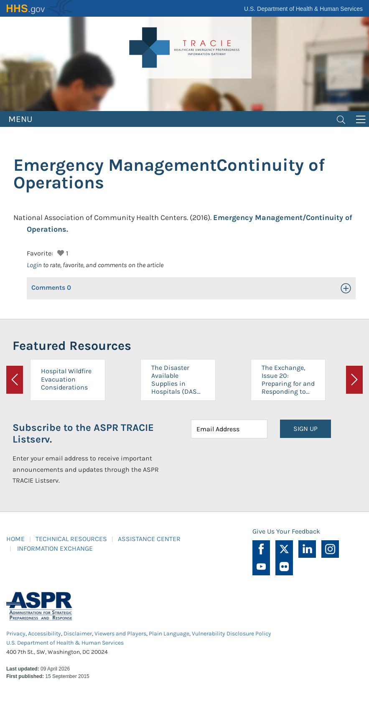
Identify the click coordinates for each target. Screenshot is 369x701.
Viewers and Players (120, 633)
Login (34, 265)
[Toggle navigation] (341, 119)
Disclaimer (78, 633)
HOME (15, 539)
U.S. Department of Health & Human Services (303, 8)
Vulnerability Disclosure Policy (231, 633)
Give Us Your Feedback (286, 531)
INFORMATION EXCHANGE (55, 548)
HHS (39, 8)
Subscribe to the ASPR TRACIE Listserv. (83, 433)
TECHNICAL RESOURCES (71, 539)
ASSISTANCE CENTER (149, 539)
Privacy (15, 633)
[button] (59, 252)
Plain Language (169, 633)
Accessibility (44, 633)
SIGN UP (305, 429)
